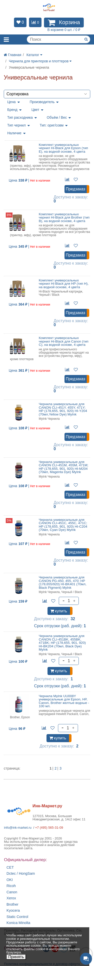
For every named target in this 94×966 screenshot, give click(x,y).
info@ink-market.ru (18, 827)
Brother (12, 904)
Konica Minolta (18, 923)
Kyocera (13, 910)
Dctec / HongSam (20, 873)
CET (10, 867)
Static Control (17, 917)
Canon (11, 892)
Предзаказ (75, 189)
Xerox (11, 898)
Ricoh (11, 886)
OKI (9, 880)
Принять (16, 957)
